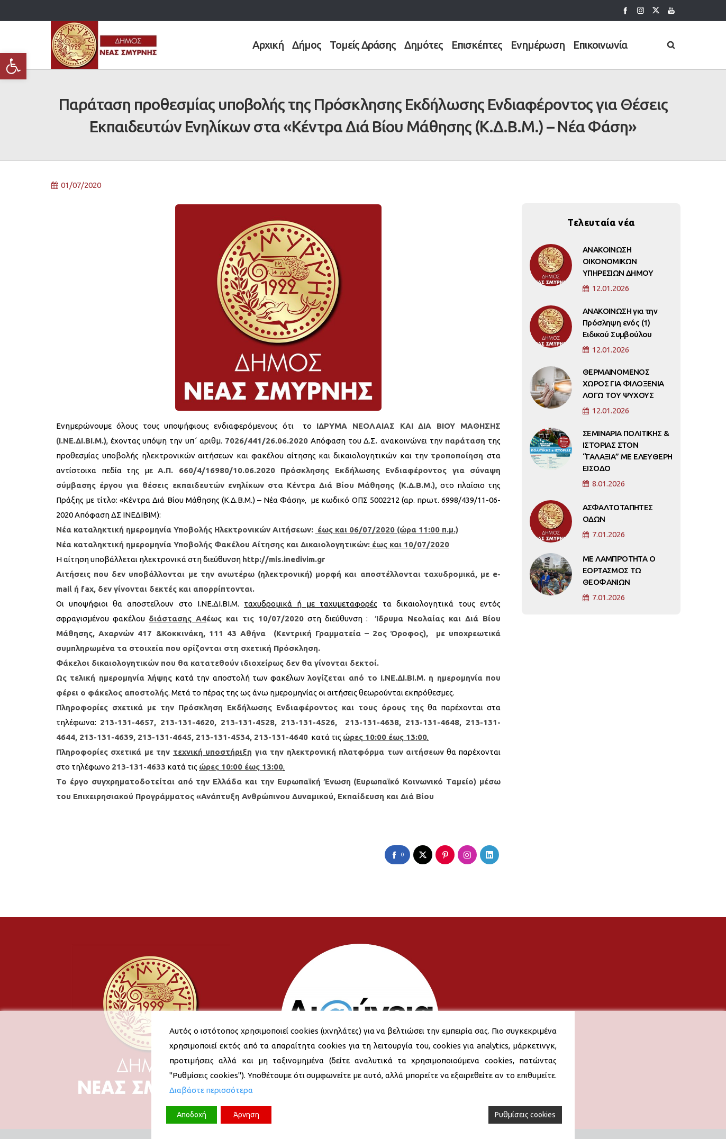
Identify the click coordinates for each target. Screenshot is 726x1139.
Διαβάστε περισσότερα (211, 1090)
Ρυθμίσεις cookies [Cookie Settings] (525, 1114)
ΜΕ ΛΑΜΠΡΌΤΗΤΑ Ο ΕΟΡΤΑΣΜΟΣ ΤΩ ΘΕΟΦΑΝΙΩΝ (619, 576)
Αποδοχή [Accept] (191, 1114)
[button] (13, 66)
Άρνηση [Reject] (246, 1114)
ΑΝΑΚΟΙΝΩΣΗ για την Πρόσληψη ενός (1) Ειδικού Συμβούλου (620, 328)
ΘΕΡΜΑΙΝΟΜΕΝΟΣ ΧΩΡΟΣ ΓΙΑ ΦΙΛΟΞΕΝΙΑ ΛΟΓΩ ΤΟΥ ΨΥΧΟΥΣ (623, 389)
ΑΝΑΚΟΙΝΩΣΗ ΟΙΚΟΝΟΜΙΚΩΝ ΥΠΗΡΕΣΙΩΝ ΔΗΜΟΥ (618, 267)
